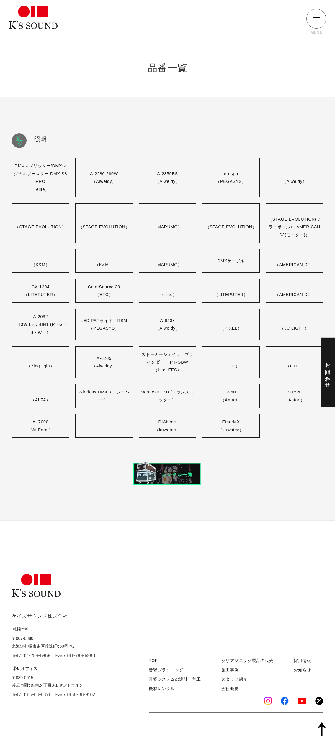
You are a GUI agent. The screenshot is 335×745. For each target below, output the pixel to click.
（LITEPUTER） (231, 294)
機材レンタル (161, 689)
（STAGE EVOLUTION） (40, 226)
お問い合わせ (327, 372)
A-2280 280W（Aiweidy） (104, 177)
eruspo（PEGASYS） (231, 177)
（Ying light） (40, 365)
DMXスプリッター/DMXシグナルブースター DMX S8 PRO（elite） (40, 177)
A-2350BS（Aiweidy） (167, 177)
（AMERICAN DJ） (294, 263)
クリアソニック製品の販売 (246, 662)
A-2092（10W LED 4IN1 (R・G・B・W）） (40, 324)
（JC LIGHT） (294, 328)
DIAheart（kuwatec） (167, 426)
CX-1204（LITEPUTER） (40, 290)
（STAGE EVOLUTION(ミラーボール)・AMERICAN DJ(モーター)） (294, 226)
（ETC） (231, 365)
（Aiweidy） (294, 180)
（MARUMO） (167, 226)
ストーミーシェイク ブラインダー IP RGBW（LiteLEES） (167, 362)
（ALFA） (40, 399)
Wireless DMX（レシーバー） (104, 396)
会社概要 (230, 689)
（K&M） (40, 263)
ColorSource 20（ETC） (104, 290)
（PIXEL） (231, 328)
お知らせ (303, 671)
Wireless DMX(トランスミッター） (168, 396)
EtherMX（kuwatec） (231, 426)
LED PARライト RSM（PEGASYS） (104, 324)
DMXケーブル (231, 260)
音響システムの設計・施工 (173, 680)
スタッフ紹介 (234, 680)
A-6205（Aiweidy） (104, 362)
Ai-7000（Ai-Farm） (40, 426)
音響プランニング (165, 671)
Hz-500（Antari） (231, 396)
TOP (153, 662)
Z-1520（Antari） (294, 396)
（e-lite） (167, 294)
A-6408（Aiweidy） (167, 324)
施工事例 (230, 671)
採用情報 (303, 662)
